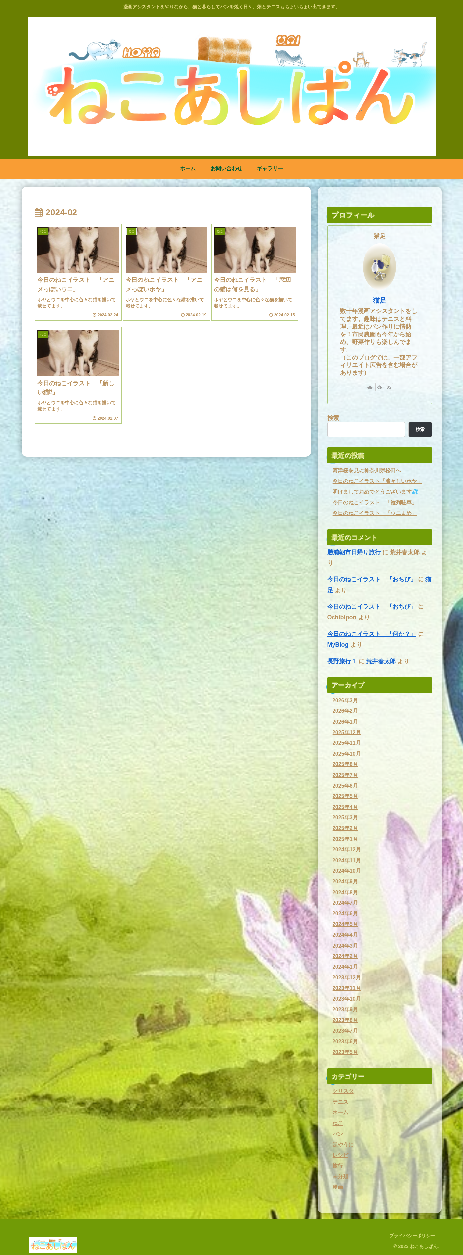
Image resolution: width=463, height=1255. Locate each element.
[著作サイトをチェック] (370, 387)
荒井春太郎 (381, 661)
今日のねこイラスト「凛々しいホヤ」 (377, 481)
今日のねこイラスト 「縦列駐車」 (375, 502)
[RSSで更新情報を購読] (389, 387)
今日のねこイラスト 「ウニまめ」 (375, 513)
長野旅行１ (342, 661)
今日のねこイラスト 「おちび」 (371, 579)
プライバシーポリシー (412, 1235)
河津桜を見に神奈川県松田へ (367, 470)
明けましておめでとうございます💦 (375, 491)
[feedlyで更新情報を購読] (379, 387)
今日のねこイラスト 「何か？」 (371, 634)
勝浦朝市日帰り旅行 (354, 552)
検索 (333, 418)
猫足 (379, 300)
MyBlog (338, 644)
